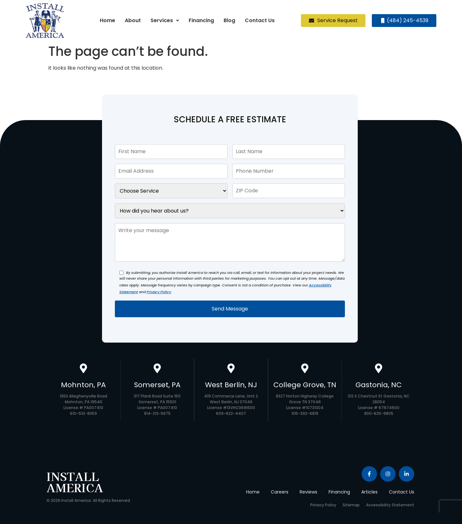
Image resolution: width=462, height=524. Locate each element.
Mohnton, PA (83, 385)
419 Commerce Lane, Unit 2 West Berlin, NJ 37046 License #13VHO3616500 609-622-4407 (231, 404)
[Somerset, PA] (157, 369)
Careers (279, 492)
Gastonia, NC (378, 385)
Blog (229, 20)
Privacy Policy (159, 291)
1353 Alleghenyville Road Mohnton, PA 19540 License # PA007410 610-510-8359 (83, 404)
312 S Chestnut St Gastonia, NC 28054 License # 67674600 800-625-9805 (379, 404)
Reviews (308, 492)
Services (164, 20)
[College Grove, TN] (305, 369)
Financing (201, 20)
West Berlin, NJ (231, 385)
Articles (369, 492)
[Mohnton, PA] (83, 369)
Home (107, 20)
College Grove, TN (304, 385)
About (133, 20)
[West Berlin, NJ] (231, 369)
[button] (165, 20)
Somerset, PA (157, 385)
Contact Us (260, 20)
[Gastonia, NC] (378, 369)
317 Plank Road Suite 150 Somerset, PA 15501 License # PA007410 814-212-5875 (157, 404)
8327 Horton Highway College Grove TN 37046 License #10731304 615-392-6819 (305, 404)
